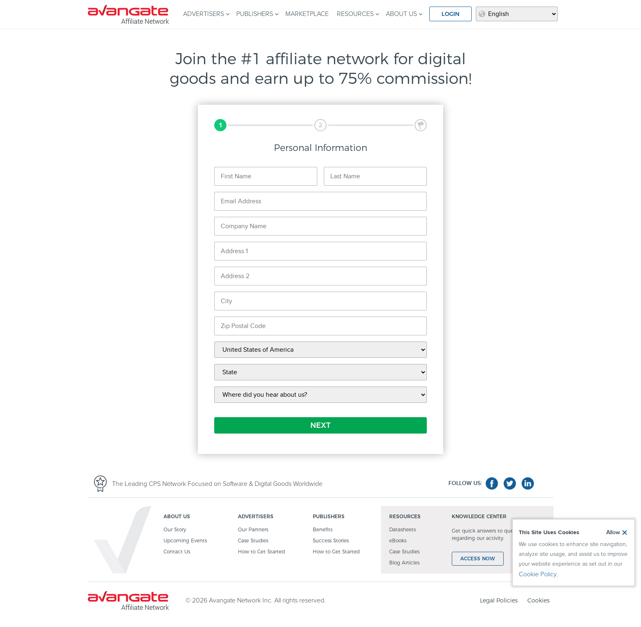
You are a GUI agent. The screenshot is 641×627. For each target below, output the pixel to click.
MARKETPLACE (307, 14)
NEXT (320, 425)
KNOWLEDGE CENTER (479, 516)
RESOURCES (355, 14)
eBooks (397, 541)
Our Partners (253, 530)
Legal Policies (499, 600)
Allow (613, 532)
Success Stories (331, 541)
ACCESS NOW (477, 558)
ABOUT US (401, 14)
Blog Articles (404, 563)
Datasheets (402, 530)
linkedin (528, 483)
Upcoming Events (185, 541)
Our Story (175, 530)
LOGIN (450, 14)
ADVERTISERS (203, 14)
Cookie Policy (538, 574)
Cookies (538, 600)
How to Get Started (261, 552)
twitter (510, 483)
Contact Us (177, 552)
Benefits (322, 530)
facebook (492, 483)
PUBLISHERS (254, 14)
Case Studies (253, 541)
